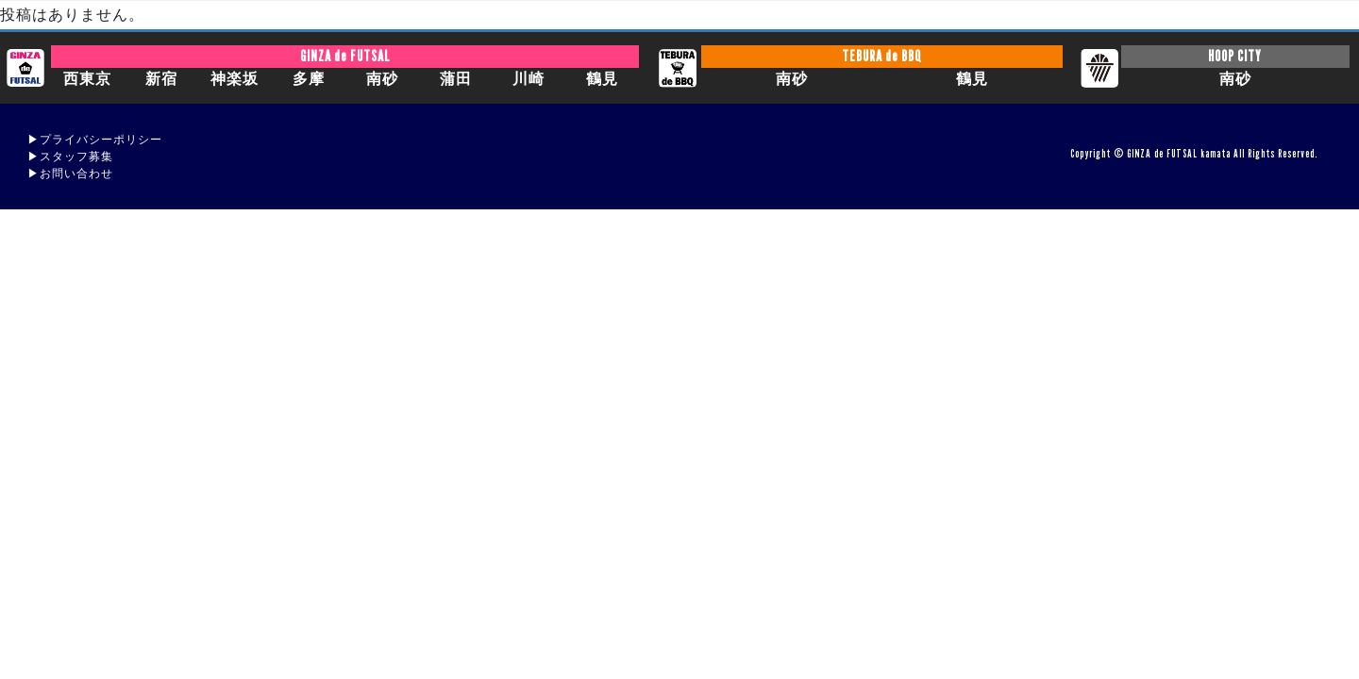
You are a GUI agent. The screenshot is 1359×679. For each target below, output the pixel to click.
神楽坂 (234, 79)
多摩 (309, 79)
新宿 (161, 79)
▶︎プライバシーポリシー (94, 139)
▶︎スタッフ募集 (70, 156)
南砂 (382, 79)
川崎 (528, 79)
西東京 (87, 79)
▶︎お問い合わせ (70, 173)
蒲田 (456, 79)
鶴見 (602, 79)
